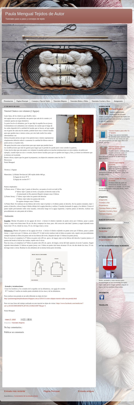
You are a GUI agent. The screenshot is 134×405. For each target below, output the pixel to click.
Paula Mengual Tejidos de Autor (34, 13)
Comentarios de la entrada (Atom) (26, 396)
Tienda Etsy (103, 231)
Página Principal (52, 391)
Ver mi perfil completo (106, 124)
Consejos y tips (104, 202)
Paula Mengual (117, 109)
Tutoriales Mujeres (60, 101)
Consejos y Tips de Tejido (41, 101)
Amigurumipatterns (105, 240)
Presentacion (8, 101)
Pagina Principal (22, 101)
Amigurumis (118, 101)
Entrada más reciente (14, 391)
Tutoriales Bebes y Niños (79, 101)
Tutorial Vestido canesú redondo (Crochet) (117, 147)
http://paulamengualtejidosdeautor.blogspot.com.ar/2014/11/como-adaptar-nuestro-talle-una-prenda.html (40, 298)
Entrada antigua (86, 391)
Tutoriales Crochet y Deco (101, 101)
